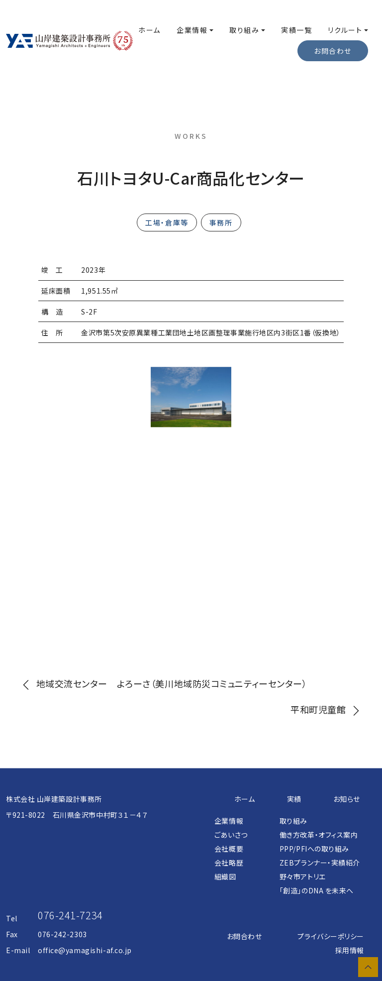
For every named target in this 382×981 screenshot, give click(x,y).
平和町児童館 (327, 709)
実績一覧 (296, 30)
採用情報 (349, 950)
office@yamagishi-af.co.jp (85, 950)
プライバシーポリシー (330, 936)
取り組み (244, 30)
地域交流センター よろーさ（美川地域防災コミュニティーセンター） (162, 683)
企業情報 (192, 30)
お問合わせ (244, 936)
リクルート (345, 30)
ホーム (149, 30)
